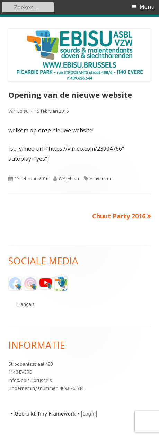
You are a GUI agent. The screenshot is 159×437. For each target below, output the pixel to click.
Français (25, 304)
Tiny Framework (56, 414)
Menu (147, 6)
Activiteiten (101, 178)
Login (89, 414)
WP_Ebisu (18, 111)
